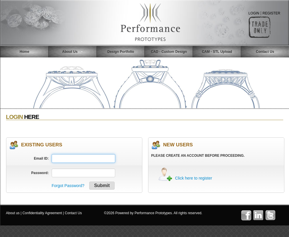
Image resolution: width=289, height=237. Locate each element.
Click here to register (193, 178)
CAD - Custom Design (169, 52)
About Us (72, 52)
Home (24, 52)
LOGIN (254, 13)
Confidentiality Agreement (42, 213)
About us (13, 213)
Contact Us (73, 213)
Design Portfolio (120, 52)
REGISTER (271, 13)
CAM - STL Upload (217, 52)
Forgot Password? (68, 185)
